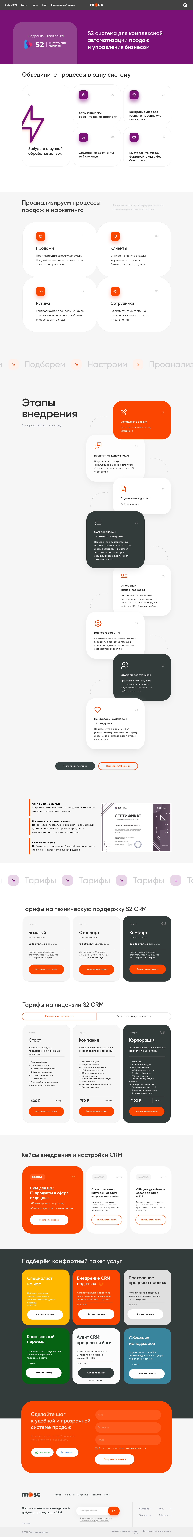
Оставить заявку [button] (145, 1314)
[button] (75, 766)
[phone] (128, 1427)
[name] (128, 1415)
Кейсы (35, 5)
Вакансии (26, 1523)
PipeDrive (96, 1495)
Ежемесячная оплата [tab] (59, 1016)
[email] (128, 1440)
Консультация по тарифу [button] (46, 969)
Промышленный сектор (63, 5)
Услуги (24, 5)
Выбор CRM (11, 5)
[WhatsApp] (185, 5)
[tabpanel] (96, 1077)
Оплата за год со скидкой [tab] (134, 1016)
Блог (44, 5)
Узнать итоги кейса (151, 1220)
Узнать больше (95, 1381)
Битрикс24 (83, 1495)
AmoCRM (70, 1495)
